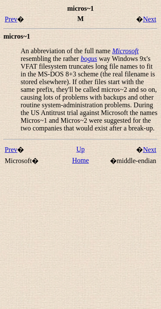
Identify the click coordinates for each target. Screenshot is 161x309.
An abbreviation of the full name (66, 51)
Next (149, 19)
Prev (11, 19)
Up (80, 149)
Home (80, 160)
